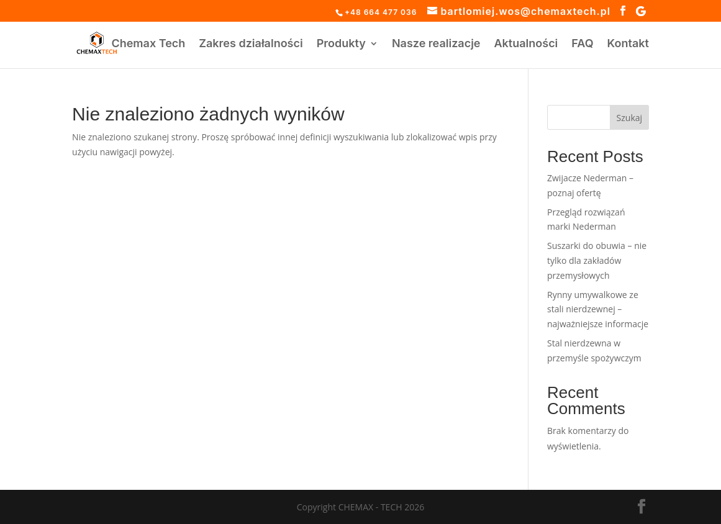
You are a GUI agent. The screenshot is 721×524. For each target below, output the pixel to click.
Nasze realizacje (436, 44)
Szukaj (630, 118)
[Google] (641, 11)
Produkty (341, 44)
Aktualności (526, 44)
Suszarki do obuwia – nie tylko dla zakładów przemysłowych (596, 260)
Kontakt (628, 44)
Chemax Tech (148, 44)
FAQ (582, 44)
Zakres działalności (250, 44)
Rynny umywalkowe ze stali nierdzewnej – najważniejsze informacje (597, 309)
